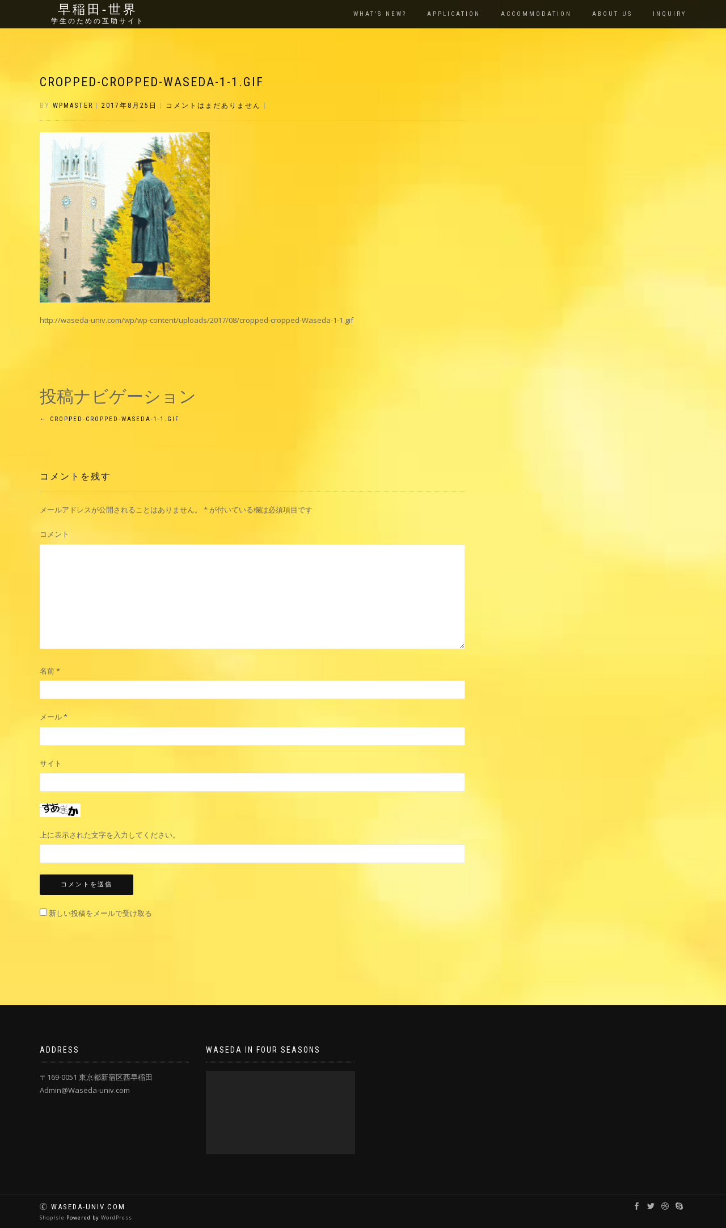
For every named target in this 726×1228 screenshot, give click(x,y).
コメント (54, 534)
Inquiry (669, 14)
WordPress (116, 1217)
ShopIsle (53, 1217)
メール (53, 717)
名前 (50, 671)
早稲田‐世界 (98, 9)
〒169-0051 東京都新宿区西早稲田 (96, 1077)
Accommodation (536, 14)
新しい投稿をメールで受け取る (100, 913)
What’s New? (380, 14)
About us (612, 14)
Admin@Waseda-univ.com (85, 1090)
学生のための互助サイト (98, 21)
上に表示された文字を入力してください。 (110, 835)
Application (453, 14)
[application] (280, 1112)
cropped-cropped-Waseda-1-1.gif (152, 82)
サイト (51, 763)
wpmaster (73, 106)
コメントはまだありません (213, 106)
